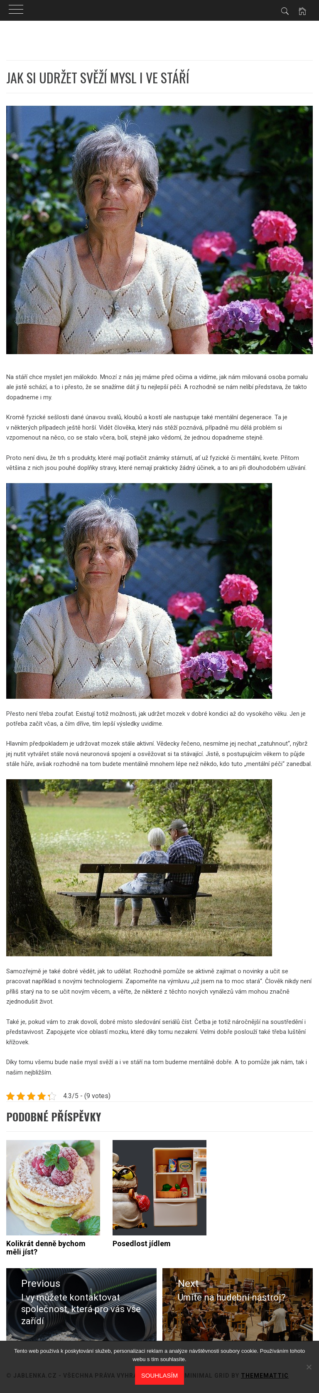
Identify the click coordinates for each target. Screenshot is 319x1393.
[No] (308, 1367)
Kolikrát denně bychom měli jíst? (46, 1247)
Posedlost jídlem (142, 1243)
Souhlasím (159, 1375)
